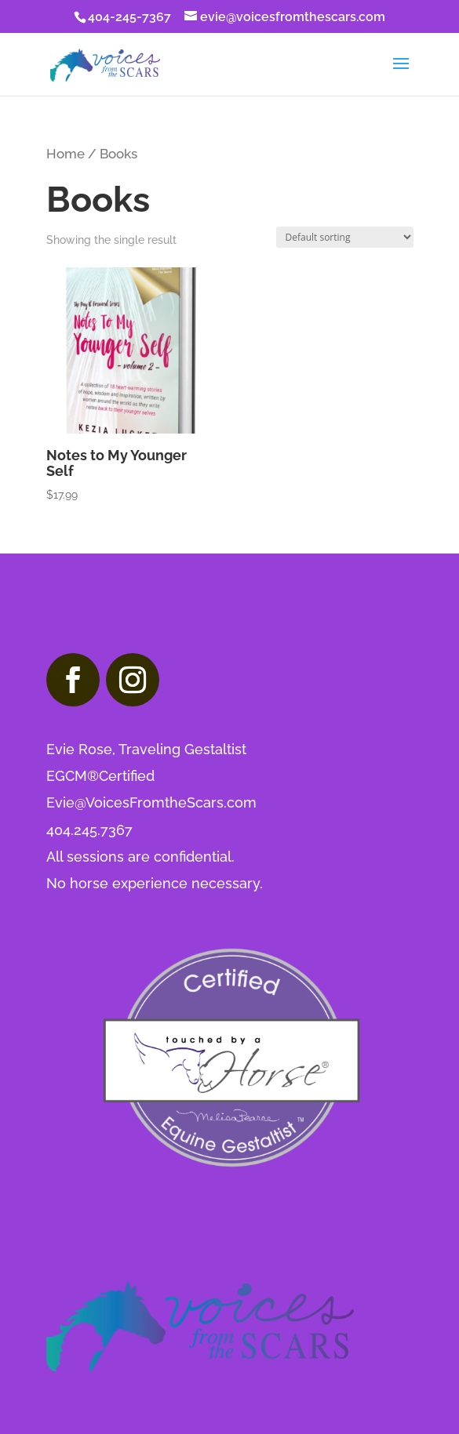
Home (65, 154)
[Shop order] (344, 237)
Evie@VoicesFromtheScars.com (151, 802)
